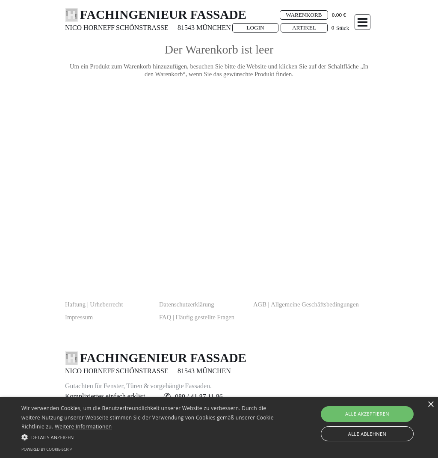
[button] (199, 396)
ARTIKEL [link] (304, 27)
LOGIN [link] (255, 27)
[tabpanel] (95, 28)
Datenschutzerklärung (186, 304)
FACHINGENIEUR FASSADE (163, 14)
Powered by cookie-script (47, 449)
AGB (306, 304)
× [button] (430, 404)
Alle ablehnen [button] (367, 434)
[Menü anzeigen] (362, 22)
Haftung (94, 304)
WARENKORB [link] (304, 15)
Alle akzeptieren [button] (367, 413)
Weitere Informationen (83, 426)
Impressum (79, 317)
